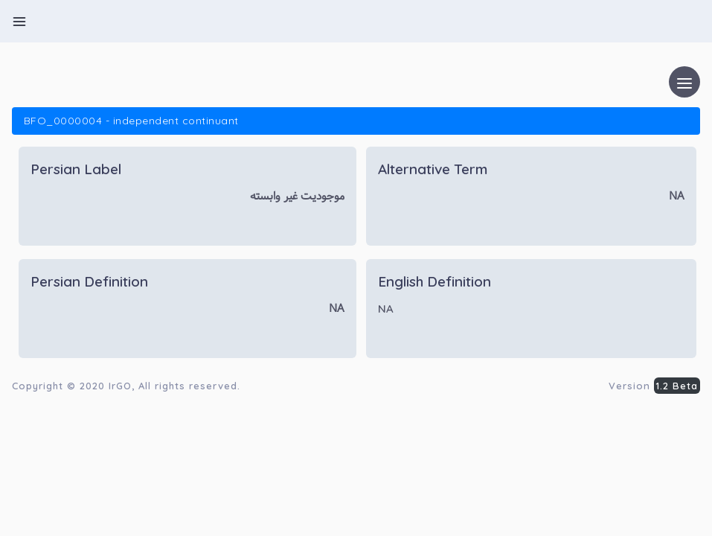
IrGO (120, 386)
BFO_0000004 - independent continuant (131, 120)
